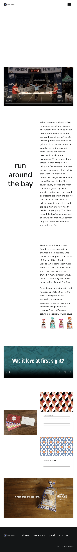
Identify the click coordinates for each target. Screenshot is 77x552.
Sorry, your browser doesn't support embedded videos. (38, 86)
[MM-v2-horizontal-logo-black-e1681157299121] (9, 3)
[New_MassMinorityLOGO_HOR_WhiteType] (9, 534)
